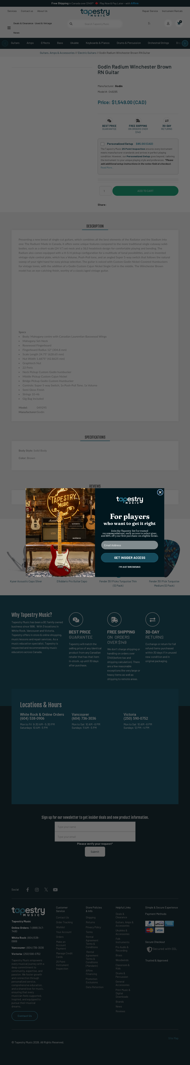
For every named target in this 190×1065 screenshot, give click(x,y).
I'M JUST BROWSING (129, 567)
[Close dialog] (160, 492)
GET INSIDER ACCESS (129, 558)
